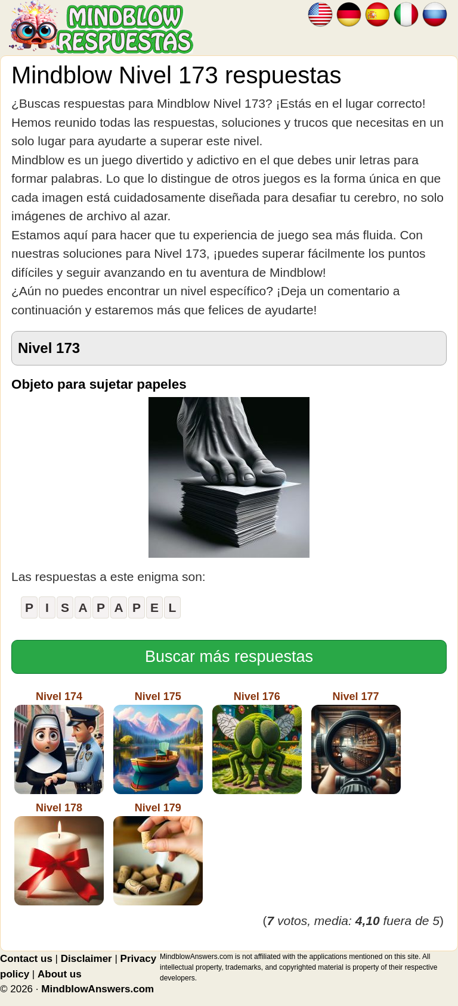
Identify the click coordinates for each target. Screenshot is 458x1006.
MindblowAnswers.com (97, 989)
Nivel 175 (158, 742)
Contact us (26, 958)
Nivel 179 (158, 853)
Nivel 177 (356, 742)
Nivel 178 (59, 853)
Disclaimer (86, 958)
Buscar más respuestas (229, 657)
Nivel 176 (257, 742)
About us (60, 974)
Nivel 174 (59, 742)
